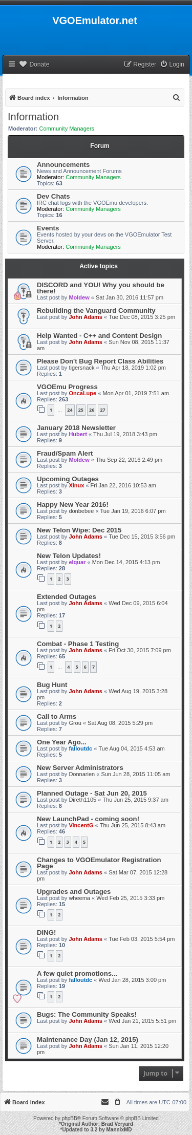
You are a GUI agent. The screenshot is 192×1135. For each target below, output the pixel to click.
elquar (77, 562)
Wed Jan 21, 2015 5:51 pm (142, 1021)
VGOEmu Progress (67, 387)
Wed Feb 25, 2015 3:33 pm (130, 898)
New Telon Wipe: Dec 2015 (79, 530)
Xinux (76, 485)
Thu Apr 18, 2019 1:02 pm (133, 368)
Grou (75, 723)
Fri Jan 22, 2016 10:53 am (123, 485)
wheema (79, 898)
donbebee (81, 511)
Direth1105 (82, 800)
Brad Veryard (117, 1124)
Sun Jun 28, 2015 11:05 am (135, 774)
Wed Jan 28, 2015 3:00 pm (132, 980)
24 (69, 409)
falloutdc (80, 748)
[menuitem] (172, 65)
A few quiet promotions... (77, 973)
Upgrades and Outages (74, 891)
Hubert (78, 434)
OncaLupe (82, 393)
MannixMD (119, 1129)
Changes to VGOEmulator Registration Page (99, 863)
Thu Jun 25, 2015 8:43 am (132, 825)
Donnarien (82, 774)
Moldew (79, 297)
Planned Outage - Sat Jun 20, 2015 (92, 793)
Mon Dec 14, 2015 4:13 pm (126, 562)
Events (48, 228)
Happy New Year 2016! (73, 504)
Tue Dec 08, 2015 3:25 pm (142, 317)
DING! (46, 932)
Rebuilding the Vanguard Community (96, 310)
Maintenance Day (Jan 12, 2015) (87, 1039)
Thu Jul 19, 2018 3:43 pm (125, 434)
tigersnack (81, 368)
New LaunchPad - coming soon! (88, 819)
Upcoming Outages (68, 479)
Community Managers (67, 128)
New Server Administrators (80, 768)
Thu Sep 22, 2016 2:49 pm (129, 460)
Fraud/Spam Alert (65, 453)
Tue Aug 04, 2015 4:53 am (131, 748)
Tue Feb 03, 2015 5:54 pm (142, 939)
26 (91, 409)
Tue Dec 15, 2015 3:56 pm (142, 536)
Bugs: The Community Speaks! (87, 1014)
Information (33, 117)
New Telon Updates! (69, 556)
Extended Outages (66, 597)
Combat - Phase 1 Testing (78, 644)
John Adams (85, 317)
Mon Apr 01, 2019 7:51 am (135, 393)
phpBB (69, 1118)
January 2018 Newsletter (76, 428)
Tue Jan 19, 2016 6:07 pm (133, 511)
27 (102, 409)
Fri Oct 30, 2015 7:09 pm (140, 650)
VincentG (81, 825)
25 (80, 409)
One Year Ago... (62, 742)
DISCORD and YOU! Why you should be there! (100, 288)
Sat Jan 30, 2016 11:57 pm (129, 297)
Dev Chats (53, 196)
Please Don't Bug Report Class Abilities (100, 361)
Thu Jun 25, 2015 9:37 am (135, 800)
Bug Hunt (52, 685)
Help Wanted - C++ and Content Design (99, 335)
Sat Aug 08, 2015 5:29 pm (120, 723)
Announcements (63, 164)
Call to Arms (56, 716)
